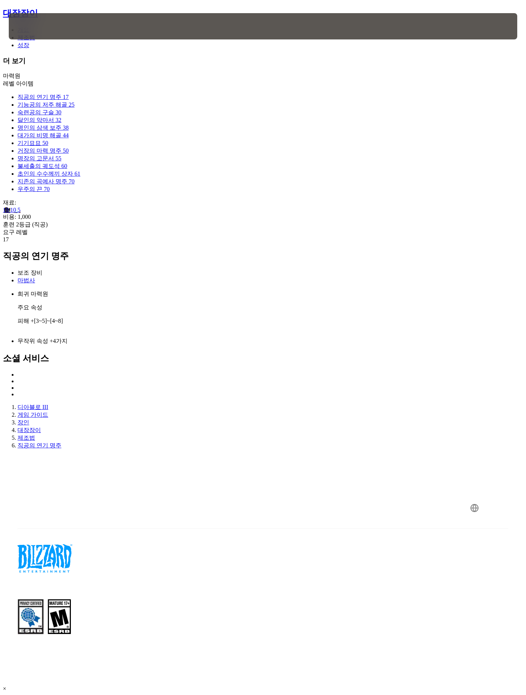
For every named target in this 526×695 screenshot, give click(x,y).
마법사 (26, 280)
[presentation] (36, 26)
